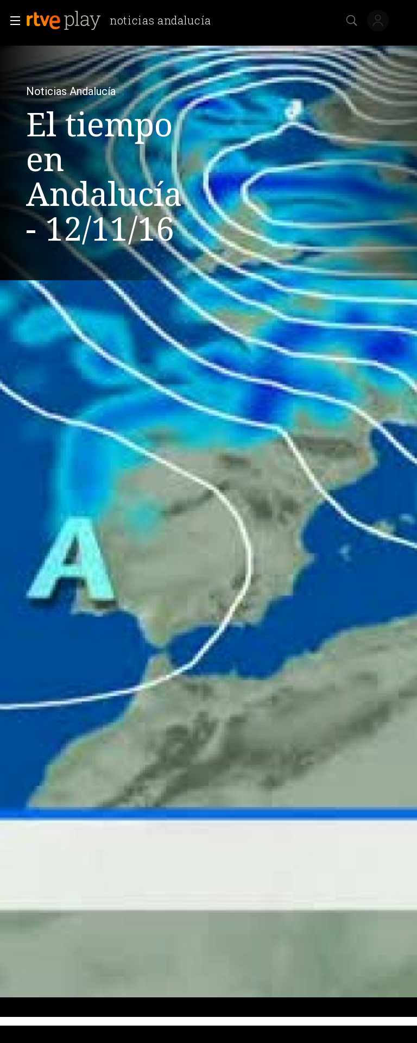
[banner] (123, 21)
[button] (12, 21)
